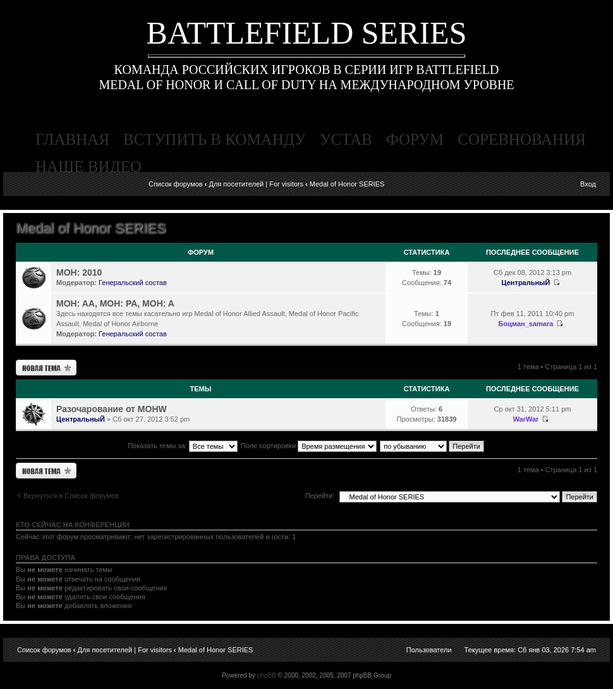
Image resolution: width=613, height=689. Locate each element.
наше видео (88, 166)
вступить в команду (214, 139)
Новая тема (46, 367)
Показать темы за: (183, 445)
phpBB (266, 675)
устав (346, 139)
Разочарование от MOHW (111, 409)
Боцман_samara (526, 323)
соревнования (522, 139)
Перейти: (320, 495)
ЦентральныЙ (526, 282)
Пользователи (429, 650)
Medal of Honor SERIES (347, 184)
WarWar (526, 419)
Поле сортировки (309, 445)
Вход (588, 184)
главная (72, 139)
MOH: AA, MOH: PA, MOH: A (115, 303)
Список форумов (176, 184)
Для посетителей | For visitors (256, 184)
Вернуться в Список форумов (71, 495)
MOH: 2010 (79, 272)
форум (415, 139)
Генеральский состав (133, 282)
